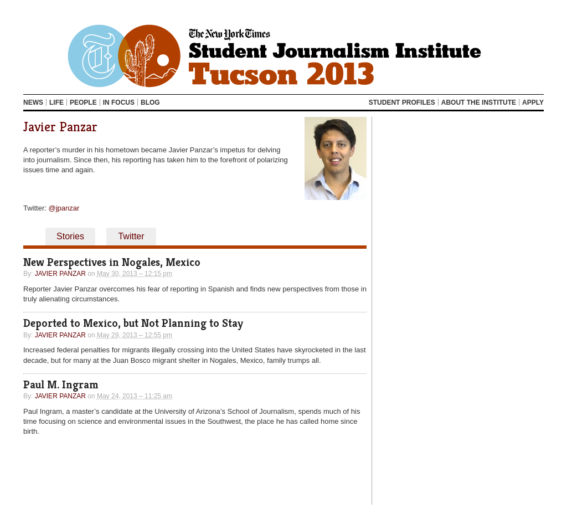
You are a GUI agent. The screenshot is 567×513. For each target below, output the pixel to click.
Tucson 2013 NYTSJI (283, 55)
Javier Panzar (60, 127)
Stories (70, 236)
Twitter (131, 236)
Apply (533, 102)
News (33, 102)
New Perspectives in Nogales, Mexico (111, 262)
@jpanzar (64, 208)
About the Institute (478, 102)
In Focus (119, 102)
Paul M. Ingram (61, 385)
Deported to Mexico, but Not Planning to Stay (133, 323)
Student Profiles (402, 102)
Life (56, 102)
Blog (150, 102)
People (83, 102)
